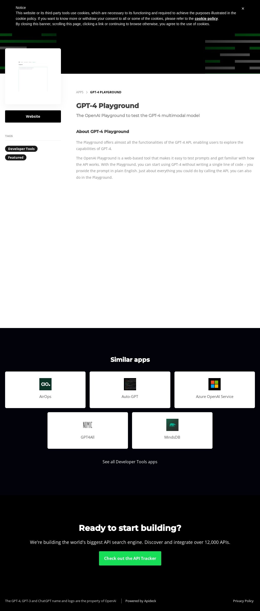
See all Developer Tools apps (130, 462)
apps (80, 92)
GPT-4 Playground (105, 92)
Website (33, 116)
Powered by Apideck (140, 601)
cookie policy (206, 18)
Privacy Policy (243, 601)
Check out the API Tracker (130, 558)
